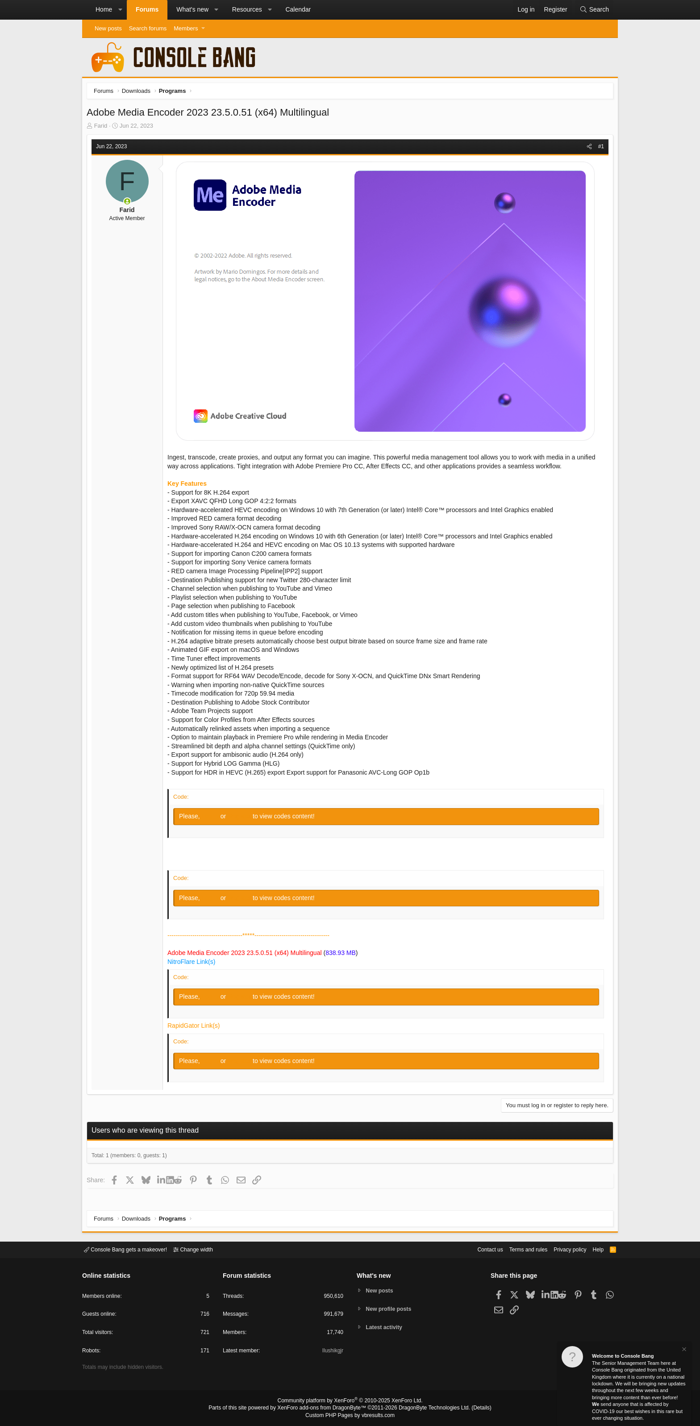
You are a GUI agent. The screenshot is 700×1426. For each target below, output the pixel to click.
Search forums (148, 28)
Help (593, 1249)
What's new (192, 9)
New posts (108, 28)
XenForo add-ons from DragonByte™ (324, 1408)
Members (186, 28)
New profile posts (391, 1308)
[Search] (594, 10)
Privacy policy (562, 1249)
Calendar (298, 9)
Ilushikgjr (332, 1352)
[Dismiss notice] (683, 1350)
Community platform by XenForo (350, 1402)
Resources (247, 9)
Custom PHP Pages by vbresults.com (350, 1415)
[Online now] (129, 204)
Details (470, 1408)
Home (104, 9)
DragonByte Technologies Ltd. (427, 1408)
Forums (147, 9)
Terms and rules (517, 1249)
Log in (213, 818)
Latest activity (386, 1328)
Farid (103, 128)
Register (242, 818)
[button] (120, 10)
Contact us (476, 1249)
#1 (599, 149)
